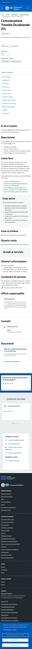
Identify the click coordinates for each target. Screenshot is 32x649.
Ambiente (4, 547)
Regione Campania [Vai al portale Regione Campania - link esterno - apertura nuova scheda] (6, 2)
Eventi (3, 585)
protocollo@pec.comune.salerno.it (14, 187)
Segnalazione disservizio (8, 607)
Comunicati (4, 570)
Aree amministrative (7, 496)
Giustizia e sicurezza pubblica (9, 541)
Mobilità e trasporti (24, 15)
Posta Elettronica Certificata (9, 618)
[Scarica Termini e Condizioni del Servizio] (11, 287)
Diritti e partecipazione (7, 558)
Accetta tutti (15, 645)
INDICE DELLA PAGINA (16, 72)
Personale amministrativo (8, 507)
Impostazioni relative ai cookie (15, 635)
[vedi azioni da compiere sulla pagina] (14, 46)
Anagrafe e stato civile (7, 519)
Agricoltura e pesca (6, 555)
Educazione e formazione (8, 539)
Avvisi (2, 572)
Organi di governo (6, 494)
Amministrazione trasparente (9, 612)
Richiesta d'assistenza (7, 610)
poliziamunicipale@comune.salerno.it (15, 183)
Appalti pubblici (5, 530)
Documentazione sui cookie (9, 630)
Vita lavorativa (5, 525)
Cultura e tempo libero (7, 522)
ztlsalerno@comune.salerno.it (14, 332)
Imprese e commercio (7, 528)
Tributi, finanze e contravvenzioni (10, 544)
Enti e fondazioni (5, 502)
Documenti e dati (6, 510)
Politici (3, 505)
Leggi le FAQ (4, 601)
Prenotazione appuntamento (9, 604)
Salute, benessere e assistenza (9, 549)
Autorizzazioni (14, 15)
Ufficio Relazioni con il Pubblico (9, 620)
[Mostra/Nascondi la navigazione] (2, 8)
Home (2, 15)
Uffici (2, 499)
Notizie (3, 567)
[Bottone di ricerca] (27, 8)
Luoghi (3, 582)
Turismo (3, 533)
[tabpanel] (16, 412)
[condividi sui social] (5, 46)
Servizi (7, 15)
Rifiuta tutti (15, 640)
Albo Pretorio (4, 615)
